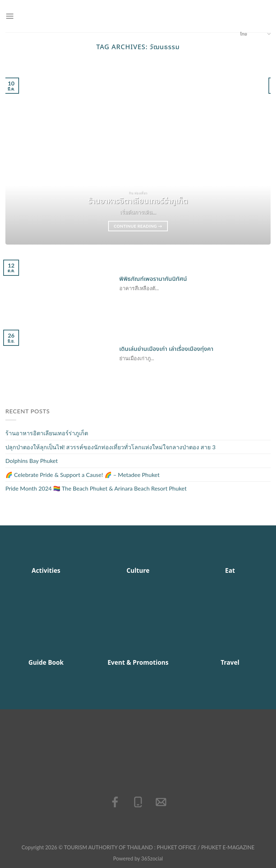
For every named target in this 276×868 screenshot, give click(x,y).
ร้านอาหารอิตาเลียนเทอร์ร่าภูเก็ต (46, 433)
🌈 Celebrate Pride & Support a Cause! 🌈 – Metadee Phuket (82, 474)
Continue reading (138, 226)
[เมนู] (9, 16)
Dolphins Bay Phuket (31, 460)
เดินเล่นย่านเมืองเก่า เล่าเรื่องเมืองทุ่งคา (166, 349)
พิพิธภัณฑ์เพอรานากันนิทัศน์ (153, 279)
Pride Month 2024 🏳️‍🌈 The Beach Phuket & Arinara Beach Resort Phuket (96, 488)
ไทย (255, 34)
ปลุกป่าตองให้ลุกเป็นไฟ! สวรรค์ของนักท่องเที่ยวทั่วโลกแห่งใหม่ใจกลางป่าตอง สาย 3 (110, 447)
